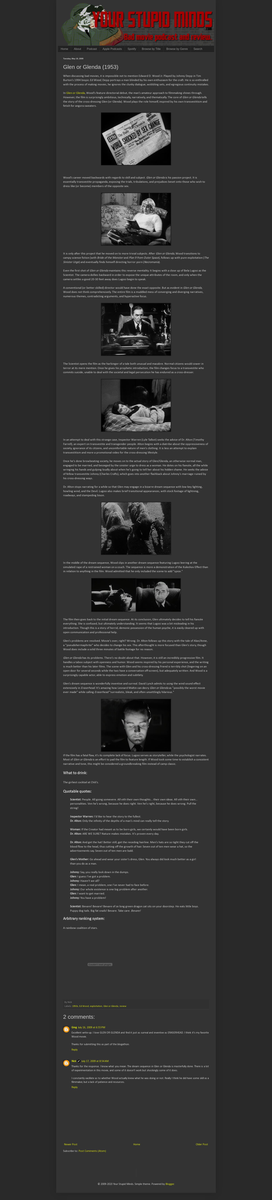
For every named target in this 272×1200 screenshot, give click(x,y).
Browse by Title (151, 48)
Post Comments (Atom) (92, 1151)
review (123, 1006)
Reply (74, 1049)
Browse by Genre (177, 48)
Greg (74, 1027)
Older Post (202, 1144)
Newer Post (70, 1144)
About (77, 48)
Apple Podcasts (112, 48)
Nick (73, 1061)
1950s (75, 1006)
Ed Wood (84, 1006)
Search (198, 48)
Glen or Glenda (75, 93)
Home (64, 48)
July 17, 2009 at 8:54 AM (95, 1061)
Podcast (92, 48)
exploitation (96, 1006)
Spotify (132, 48)
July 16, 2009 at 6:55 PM (91, 1027)
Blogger (169, 1184)
